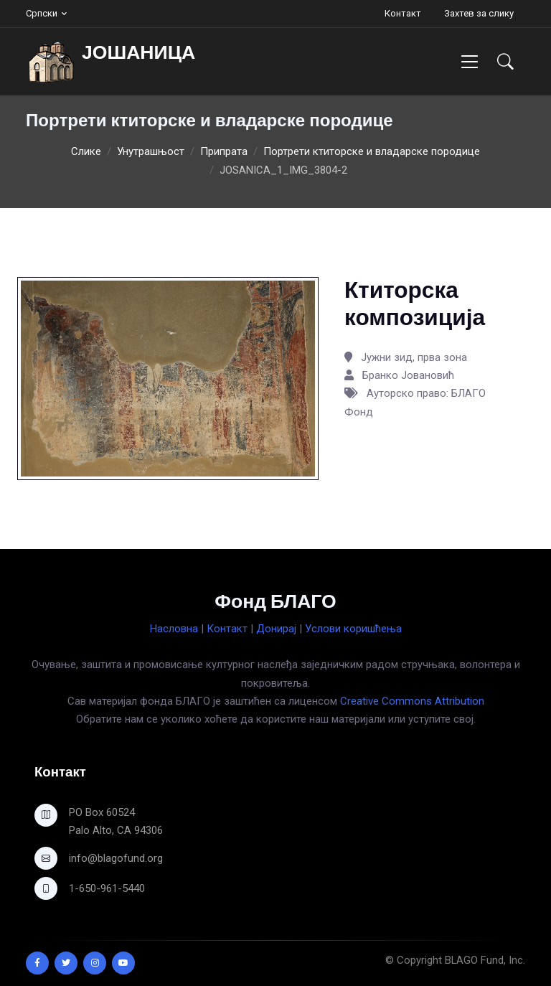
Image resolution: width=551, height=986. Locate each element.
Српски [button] (41, 13)
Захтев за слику (479, 13)
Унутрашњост (150, 151)
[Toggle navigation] (469, 61)
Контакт (403, 13)
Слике (86, 151)
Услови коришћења (353, 628)
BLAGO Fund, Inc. (485, 960)
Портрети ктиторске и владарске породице (371, 151)
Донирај (276, 628)
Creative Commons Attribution (412, 701)
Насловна (174, 628)
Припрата (224, 151)
